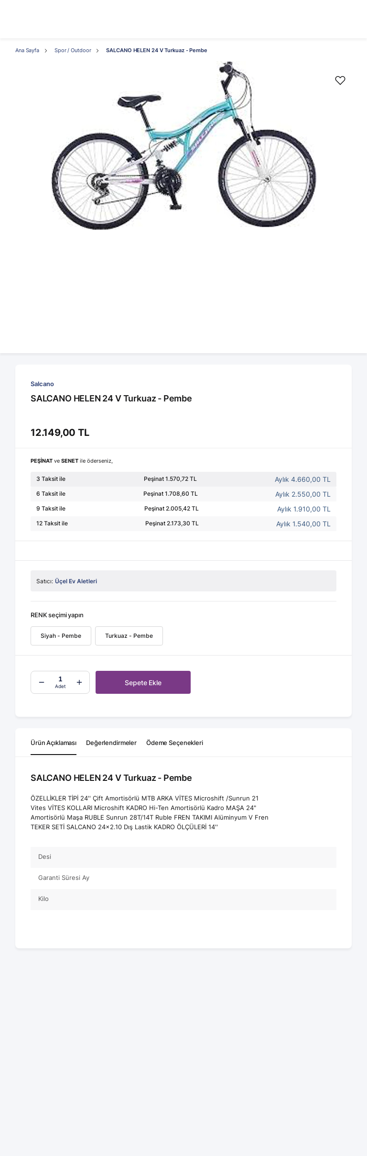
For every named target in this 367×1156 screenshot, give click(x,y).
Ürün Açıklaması (53, 742)
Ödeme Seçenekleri (174, 742)
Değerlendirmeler (111, 742)
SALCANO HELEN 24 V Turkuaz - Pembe (156, 50)
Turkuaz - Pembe (129, 635)
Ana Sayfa (27, 50)
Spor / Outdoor (72, 50)
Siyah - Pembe (61, 635)
